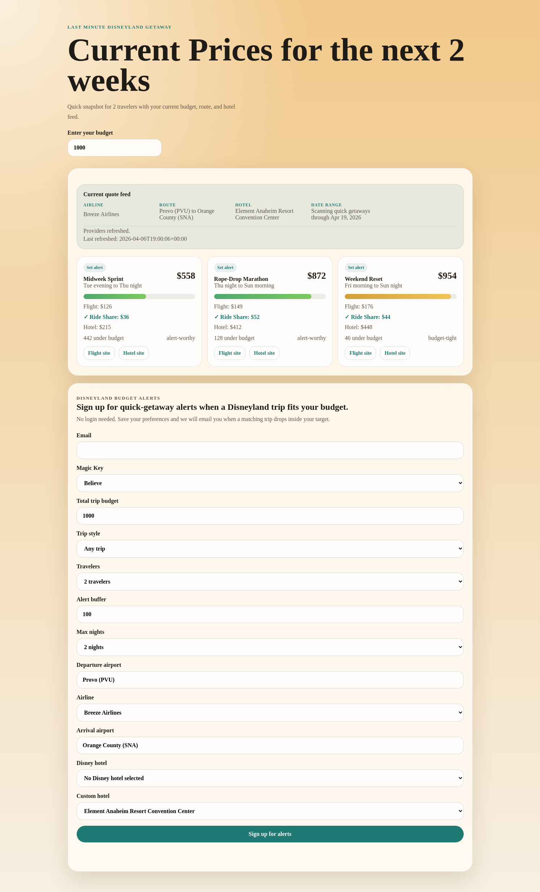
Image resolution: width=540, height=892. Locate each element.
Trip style (270, 544)
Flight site (99, 353)
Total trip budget (270, 511)
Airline (270, 707)
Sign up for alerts (269, 834)
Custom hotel (270, 806)
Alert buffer (270, 609)
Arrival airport (270, 740)
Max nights (270, 642)
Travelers (270, 576)
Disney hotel (270, 773)
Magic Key (270, 478)
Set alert (95, 267)
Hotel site (133, 353)
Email (270, 445)
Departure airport (270, 675)
